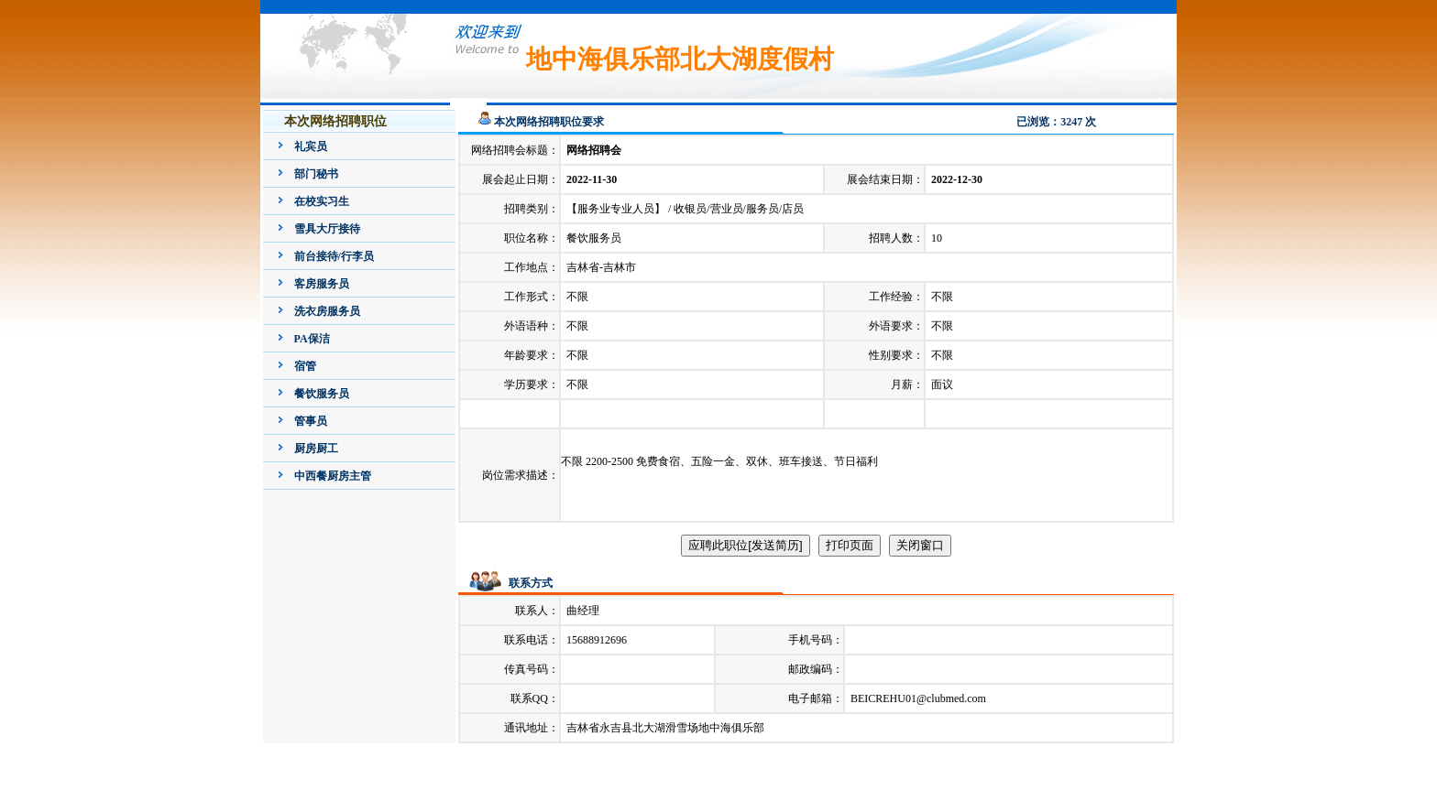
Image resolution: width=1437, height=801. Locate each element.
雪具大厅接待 (327, 228)
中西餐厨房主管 (332, 476)
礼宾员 (310, 146)
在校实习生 (321, 201)
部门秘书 (316, 174)
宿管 (305, 366)
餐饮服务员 (321, 393)
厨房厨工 (316, 448)
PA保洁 (312, 338)
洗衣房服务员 (327, 311)
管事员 (310, 421)
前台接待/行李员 (334, 256)
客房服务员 (321, 283)
